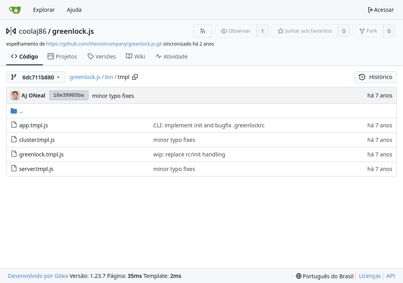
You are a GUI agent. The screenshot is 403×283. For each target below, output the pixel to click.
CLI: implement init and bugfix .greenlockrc (209, 125)
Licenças (370, 275)
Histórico (375, 77)
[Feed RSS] (202, 30)
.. (17, 110)
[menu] (325, 276)
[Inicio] (15, 10)
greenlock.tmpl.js (41, 154)
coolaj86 (32, 31)
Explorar (44, 9)
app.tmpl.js (33, 125)
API (390, 275)
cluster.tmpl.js (37, 139)
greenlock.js (73, 31)
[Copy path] (135, 77)
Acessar (381, 9)
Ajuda (74, 9)
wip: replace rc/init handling (189, 154)
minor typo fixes (113, 95)
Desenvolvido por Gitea (38, 275)
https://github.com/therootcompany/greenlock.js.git (104, 43)
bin (109, 77)
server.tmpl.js (36, 169)
